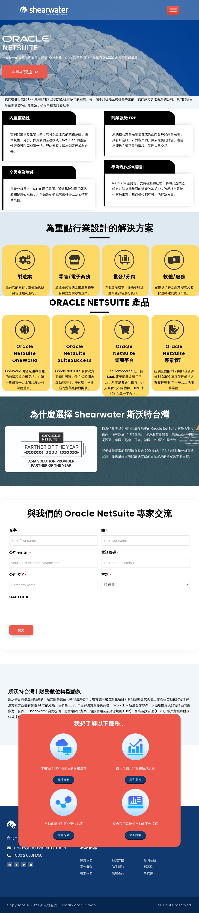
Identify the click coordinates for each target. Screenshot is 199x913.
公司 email (20, 552)
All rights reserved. (175, 905)
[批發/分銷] (124, 260)
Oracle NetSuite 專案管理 (174, 353)
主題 (106, 575)
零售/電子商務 (74, 276)
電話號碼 (109, 552)
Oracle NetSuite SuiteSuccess (75, 353)
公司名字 (17, 575)
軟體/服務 (174, 276)
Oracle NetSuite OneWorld (25, 353)
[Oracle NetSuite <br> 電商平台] (124, 329)
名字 (14, 530)
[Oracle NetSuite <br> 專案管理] (174, 329)
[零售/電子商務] (75, 260)
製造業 (25, 276)
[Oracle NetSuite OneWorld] (25, 329)
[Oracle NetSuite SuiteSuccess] (75, 329)
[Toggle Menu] (173, 12)
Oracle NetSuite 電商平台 (124, 353)
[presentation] (44, 611)
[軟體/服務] (174, 260)
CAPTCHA (18, 596)
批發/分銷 (124, 276)
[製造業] (25, 260)
